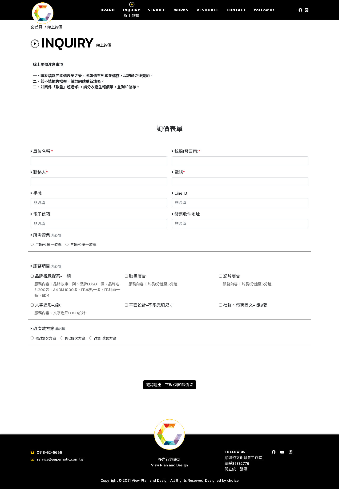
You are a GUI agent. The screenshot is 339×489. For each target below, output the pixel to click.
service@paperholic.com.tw (60, 459)
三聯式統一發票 (83, 245)
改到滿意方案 (105, 338)
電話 (178, 172)
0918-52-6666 (49, 452)
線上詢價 (54, 27)
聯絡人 (39, 172)
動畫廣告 (137, 276)
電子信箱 (40, 214)
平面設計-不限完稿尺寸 (151, 305)
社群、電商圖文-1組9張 (245, 305)
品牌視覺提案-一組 (53, 276)
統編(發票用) (186, 151)
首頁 (36, 27)
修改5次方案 (75, 338)
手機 (36, 193)
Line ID (179, 193)
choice (233, 480)
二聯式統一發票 (48, 245)
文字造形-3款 (48, 305)
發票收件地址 (186, 214)
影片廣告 (231, 276)
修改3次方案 (45, 338)
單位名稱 (42, 151)
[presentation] (169, 360)
